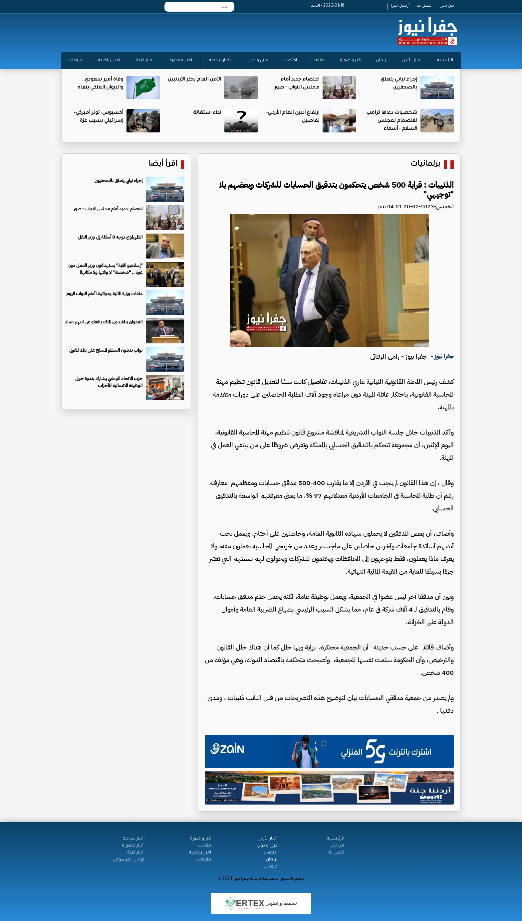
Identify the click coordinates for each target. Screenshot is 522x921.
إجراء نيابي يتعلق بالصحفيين (118, 180)
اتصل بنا (424, 6)
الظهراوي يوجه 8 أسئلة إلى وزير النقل (110, 237)
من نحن (446, 6)
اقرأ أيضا (162, 164)
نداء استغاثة (207, 113)
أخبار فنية (144, 60)
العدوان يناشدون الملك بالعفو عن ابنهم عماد (103, 321)
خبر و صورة (350, 60)
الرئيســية (335, 838)
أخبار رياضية (109, 60)
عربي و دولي (257, 60)
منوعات (75, 60)
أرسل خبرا (400, 6)
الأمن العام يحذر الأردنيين (194, 80)
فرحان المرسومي (128, 859)
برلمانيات (425, 164)
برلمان (382, 60)
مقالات (318, 60)
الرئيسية (445, 60)
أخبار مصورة (180, 60)
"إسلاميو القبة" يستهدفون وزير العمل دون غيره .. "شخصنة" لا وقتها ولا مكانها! (105, 269)
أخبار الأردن (411, 60)
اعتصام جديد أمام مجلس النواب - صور (108, 208)
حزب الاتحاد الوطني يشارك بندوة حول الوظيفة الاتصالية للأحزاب (108, 382)
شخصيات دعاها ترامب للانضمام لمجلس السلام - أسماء (391, 121)
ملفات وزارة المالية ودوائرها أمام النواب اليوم (104, 293)
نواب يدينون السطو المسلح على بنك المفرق (105, 350)
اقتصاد (290, 60)
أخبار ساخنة (220, 60)
